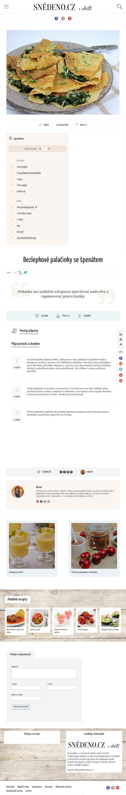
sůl (24, 191)
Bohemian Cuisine (63, 787)
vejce (20, 179)
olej (18, 226)
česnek (28, 213)
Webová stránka (17, 695)
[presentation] (28, 715)
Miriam (90, 472)
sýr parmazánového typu (26, 238)
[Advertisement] (27, 445)
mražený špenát (28, 207)
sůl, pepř (20, 232)
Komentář (47, 472)
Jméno (14, 684)
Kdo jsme (10, 787)
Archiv (29, 791)
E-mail (49, 684)
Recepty (49, 787)
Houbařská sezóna (14, 791)
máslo (24, 185)
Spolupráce (37, 787)
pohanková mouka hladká (31, 173)
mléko (25, 167)
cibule (20, 219)
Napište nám (23, 787)
